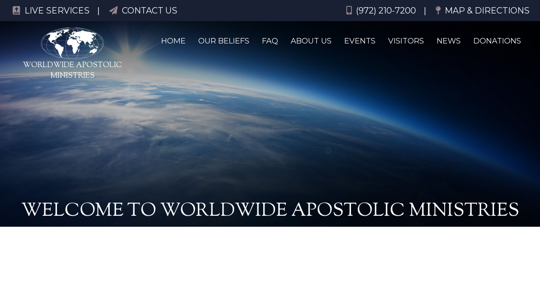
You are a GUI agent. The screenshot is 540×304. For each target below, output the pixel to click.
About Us (311, 41)
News (449, 41)
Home (173, 41)
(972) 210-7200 (381, 10)
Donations (497, 41)
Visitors (406, 41)
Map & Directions (482, 10)
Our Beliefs (223, 41)
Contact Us (143, 10)
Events (359, 41)
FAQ (270, 41)
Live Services (51, 10)
